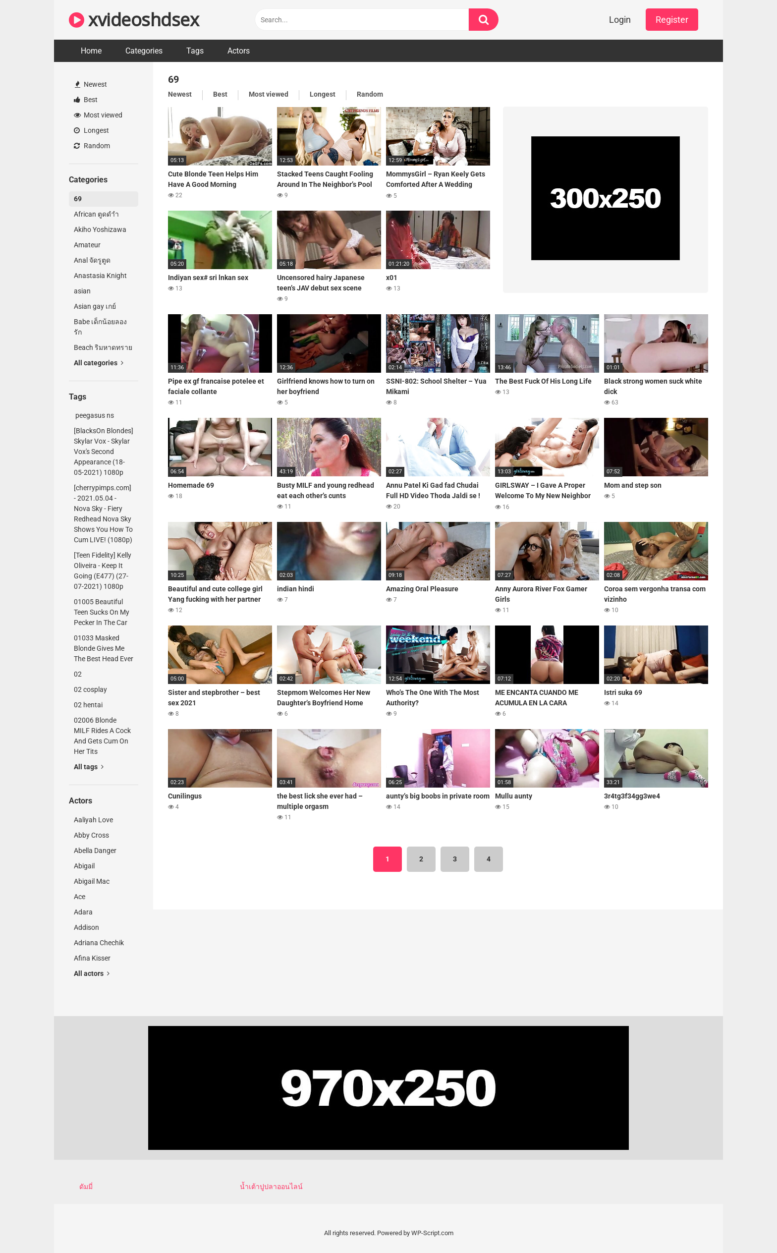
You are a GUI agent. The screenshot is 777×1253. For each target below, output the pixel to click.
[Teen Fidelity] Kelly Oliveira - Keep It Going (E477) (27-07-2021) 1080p (102, 570)
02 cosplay (90, 689)
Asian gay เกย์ (95, 306)
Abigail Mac (92, 881)
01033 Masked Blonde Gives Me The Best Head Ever (103, 648)
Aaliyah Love (93, 820)
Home (91, 51)
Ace (79, 897)
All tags (89, 767)
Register (672, 19)
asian (82, 291)
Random (92, 146)
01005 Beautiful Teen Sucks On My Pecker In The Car (101, 612)
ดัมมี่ (86, 1187)
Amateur (87, 245)
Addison (86, 927)
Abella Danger (95, 850)
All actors (92, 973)
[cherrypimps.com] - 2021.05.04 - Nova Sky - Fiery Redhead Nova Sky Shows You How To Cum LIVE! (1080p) (103, 514)
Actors (238, 51)
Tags (195, 51)
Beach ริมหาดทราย (103, 347)
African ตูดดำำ (96, 214)
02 (78, 674)
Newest (91, 84)
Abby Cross (91, 835)
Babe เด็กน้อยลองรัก (100, 327)
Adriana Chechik (99, 943)
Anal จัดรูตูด (92, 260)
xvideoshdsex (134, 19)
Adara (83, 912)
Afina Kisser (92, 958)
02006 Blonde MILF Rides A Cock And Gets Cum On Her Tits (102, 735)
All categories (98, 363)
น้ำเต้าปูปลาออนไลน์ (271, 1187)
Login (620, 19)
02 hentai (88, 705)
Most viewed (98, 115)
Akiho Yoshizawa (100, 229)
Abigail (84, 866)
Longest (91, 130)
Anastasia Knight (100, 276)
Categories (144, 51)
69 (78, 199)
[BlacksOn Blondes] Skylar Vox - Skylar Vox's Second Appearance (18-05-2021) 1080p (103, 451)
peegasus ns (94, 415)
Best (86, 100)
